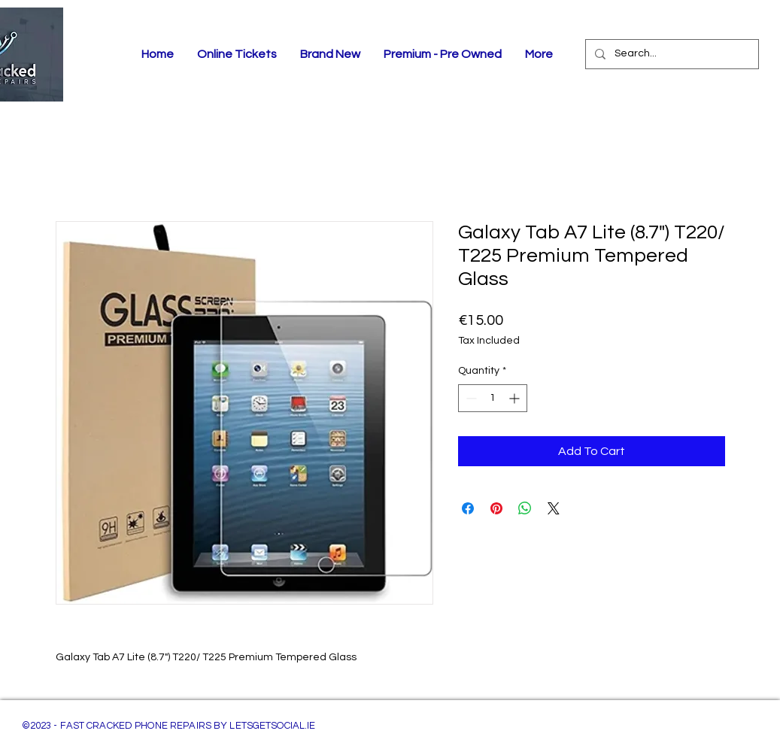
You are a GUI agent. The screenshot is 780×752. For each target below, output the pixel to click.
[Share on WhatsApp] (525, 508)
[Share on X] (554, 508)
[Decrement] (469, 398)
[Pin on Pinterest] (496, 508)
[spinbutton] (492, 398)
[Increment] (515, 398)
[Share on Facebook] (468, 508)
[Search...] (671, 54)
